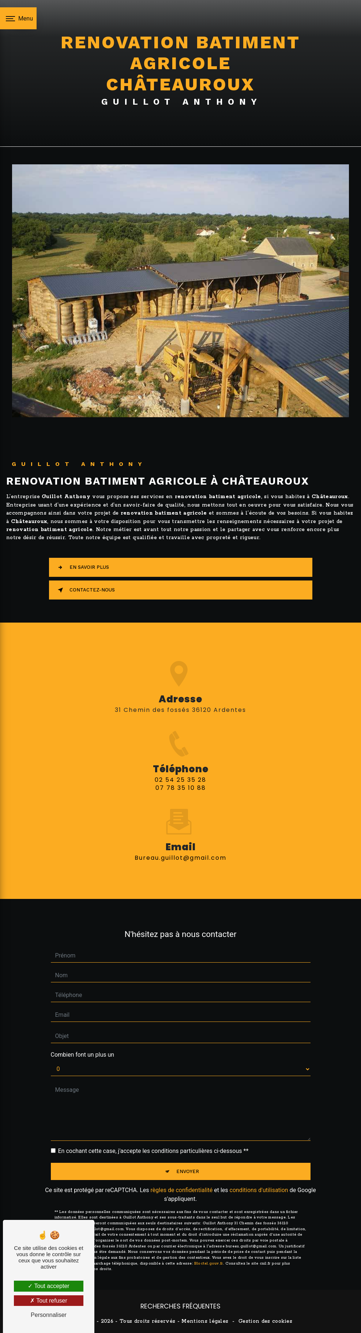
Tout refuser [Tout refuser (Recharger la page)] (48, 1300)
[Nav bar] (18, 18)
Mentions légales (204, 1321)
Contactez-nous (85, 590)
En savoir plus (82, 567)
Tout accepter (48, 1286)
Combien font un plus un (82, 1045)
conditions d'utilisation (259, 1181)
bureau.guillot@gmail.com (180, 849)
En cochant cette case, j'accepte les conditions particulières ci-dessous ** (153, 1142)
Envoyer (187, 1162)
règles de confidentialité (182, 1181)
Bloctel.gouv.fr (208, 1255)
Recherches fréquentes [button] (180, 1306)
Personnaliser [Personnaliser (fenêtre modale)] (49, 1315)
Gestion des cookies (265, 1321)
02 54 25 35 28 (180, 788)
